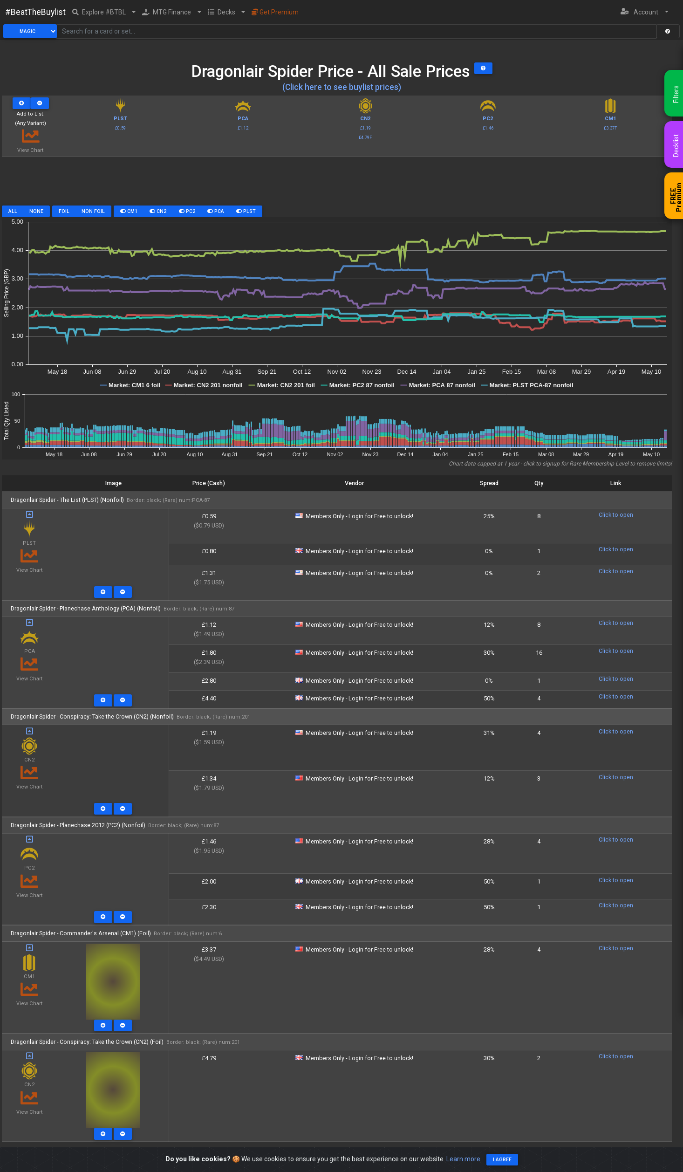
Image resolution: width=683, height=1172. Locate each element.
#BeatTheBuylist (35, 12)
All (12, 211)
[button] (104, 12)
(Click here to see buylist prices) (341, 87)
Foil (64, 211)
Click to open (616, 514)
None (36, 211)
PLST (246, 211)
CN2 (158, 211)
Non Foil (93, 211)
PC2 (187, 211)
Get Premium (275, 12)
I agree (502, 1160)
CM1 (128, 211)
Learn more (463, 1159)
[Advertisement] (336, 185)
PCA (215, 211)
